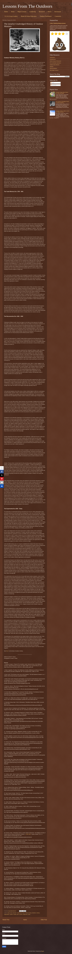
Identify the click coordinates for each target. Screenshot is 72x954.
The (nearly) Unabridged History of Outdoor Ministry (62, 102)
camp (8, 912)
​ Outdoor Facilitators (45, 16)
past (18, 914)
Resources (42, 11)
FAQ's (49, 11)
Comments (53, 85)
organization (6, 914)
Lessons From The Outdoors (27, 6)
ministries (34, 912)
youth (29, 914)
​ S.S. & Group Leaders (11, 16)
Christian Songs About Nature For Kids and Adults (62, 93)
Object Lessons (21, 11)
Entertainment (53, 59)
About (12, 11)
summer (21, 914)
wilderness (25, 914)
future (23, 912)
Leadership (32, 11)
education (14, 912)
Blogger (42, 951)
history (26, 912)
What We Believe (53, 68)
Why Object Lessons (54, 70)
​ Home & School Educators (29, 16)
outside (14, 914)
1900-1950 (28, 834)
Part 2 (7, 651)
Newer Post (6, 919)
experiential (19, 912)
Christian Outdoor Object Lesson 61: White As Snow (62, 111)
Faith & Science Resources (55, 61)
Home (6, 11)
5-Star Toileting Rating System (58, 23)
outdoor (11, 914)
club (11, 912)
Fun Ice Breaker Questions (55, 62)
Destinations (52, 57)
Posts (52, 82)
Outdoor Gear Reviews (54, 64)
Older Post (44, 919)
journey (29, 912)
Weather (51, 66)
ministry (38, 912)
